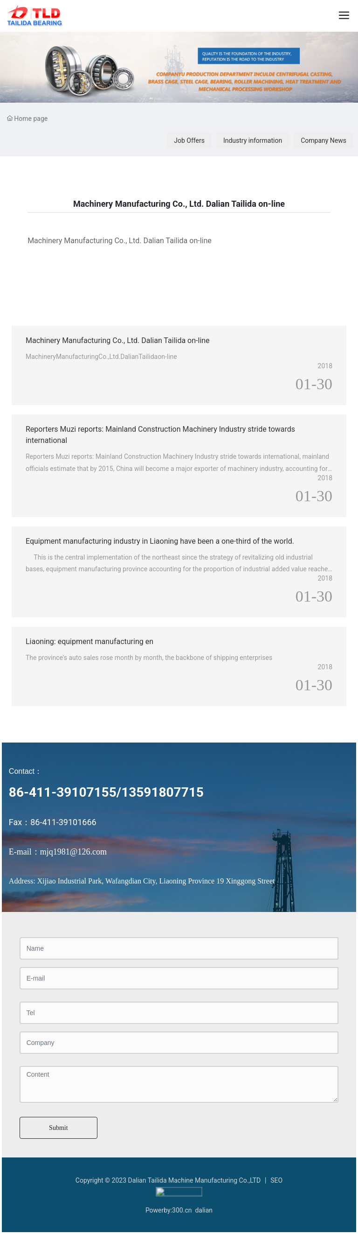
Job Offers (189, 140)
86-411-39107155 (63, 792)
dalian (204, 1208)
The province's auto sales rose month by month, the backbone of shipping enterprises (149, 657)
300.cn (182, 1208)
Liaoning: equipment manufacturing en (89, 641)
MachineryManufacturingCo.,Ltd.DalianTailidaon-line (101, 356)
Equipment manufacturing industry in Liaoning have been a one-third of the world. (160, 541)
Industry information (252, 140)
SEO (276, 1180)
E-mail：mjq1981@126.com (58, 851)
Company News (323, 140)
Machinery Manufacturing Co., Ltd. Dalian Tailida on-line (118, 340)
